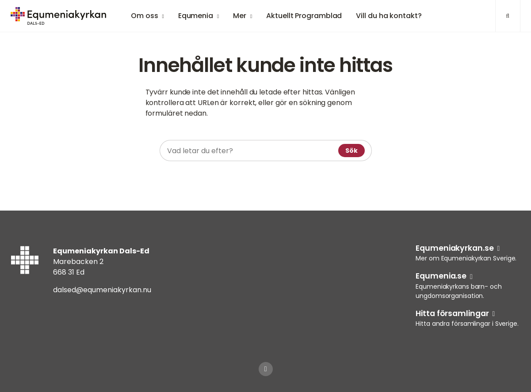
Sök (351, 150)
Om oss (144, 16)
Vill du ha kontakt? (388, 16)
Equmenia (195, 16)
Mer (239, 16)
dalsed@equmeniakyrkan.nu (102, 290)
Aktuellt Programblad (304, 16)
